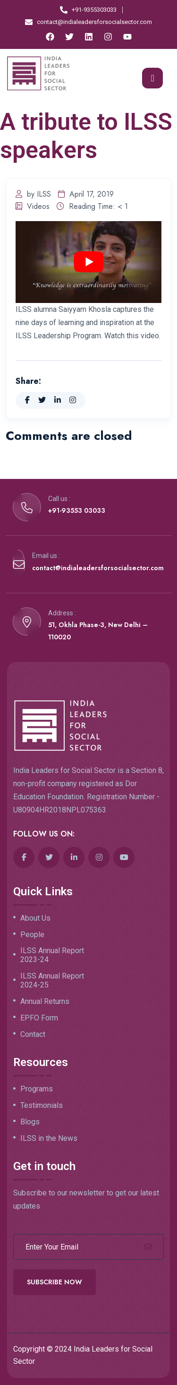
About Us (35, 918)
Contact (32, 1034)
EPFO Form (39, 1018)
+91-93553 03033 (76, 510)
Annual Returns (44, 1001)
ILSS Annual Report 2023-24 (52, 955)
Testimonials (41, 1105)
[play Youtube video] (88, 262)
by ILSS (33, 194)
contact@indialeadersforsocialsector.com (98, 568)
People (32, 935)
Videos (33, 206)
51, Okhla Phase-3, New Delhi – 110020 (98, 631)
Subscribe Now (54, 1282)
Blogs (30, 1122)
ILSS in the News (48, 1138)
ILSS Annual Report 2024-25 (52, 980)
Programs (36, 1089)
